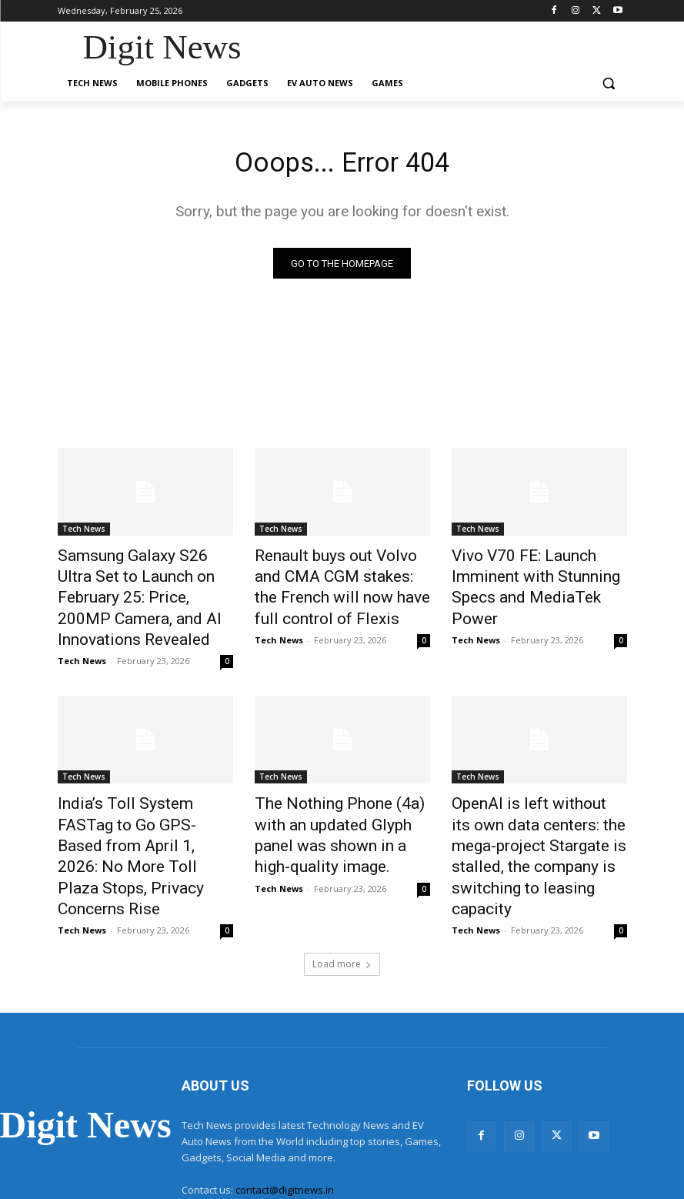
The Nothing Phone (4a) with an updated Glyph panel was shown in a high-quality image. (342, 785)
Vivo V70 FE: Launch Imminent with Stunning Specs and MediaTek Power (539, 575)
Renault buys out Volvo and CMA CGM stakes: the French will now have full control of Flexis (338, 583)
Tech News (83, 532)
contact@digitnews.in (284, 1115)
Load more (342, 890)
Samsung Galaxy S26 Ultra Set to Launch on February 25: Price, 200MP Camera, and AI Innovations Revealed (145, 583)
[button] (609, 83)
